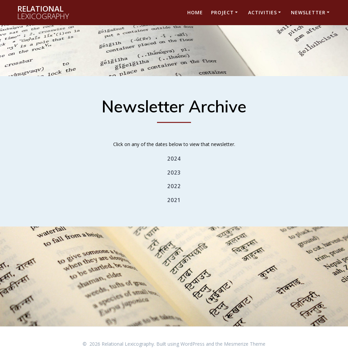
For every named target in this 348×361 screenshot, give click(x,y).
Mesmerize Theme (244, 344)
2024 (174, 158)
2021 (174, 200)
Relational (43, 12)
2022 (174, 186)
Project (222, 12)
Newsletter (308, 12)
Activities (262, 12)
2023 (174, 172)
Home (195, 12)
